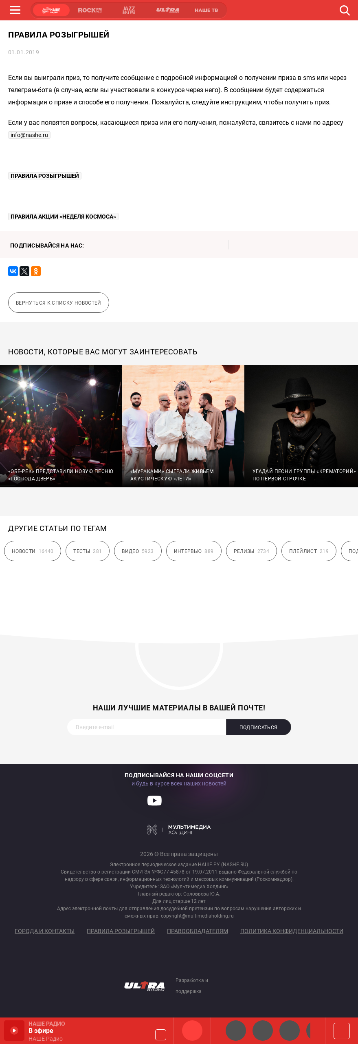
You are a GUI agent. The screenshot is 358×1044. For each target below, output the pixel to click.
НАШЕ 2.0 (236, 1030)
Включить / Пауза (14, 1030)
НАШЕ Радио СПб (263, 1030)
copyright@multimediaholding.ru (197, 916)
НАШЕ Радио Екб (289, 1030)
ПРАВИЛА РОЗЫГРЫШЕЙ (45, 176)
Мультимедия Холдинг (179, 829)
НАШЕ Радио (192, 1030)
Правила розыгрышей (121, 931)
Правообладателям (197, 931)
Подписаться (258, 727)
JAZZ (128, 10)
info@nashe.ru (29, 135)
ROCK (90, 10)
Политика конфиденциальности (291, 931)
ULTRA (167, 10)
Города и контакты (45, 931)
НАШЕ (51, 10)
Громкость (161, 1035)
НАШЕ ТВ (206, 10)
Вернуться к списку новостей (58, 303)
